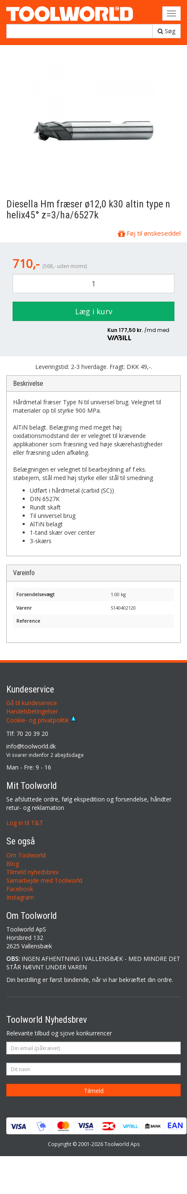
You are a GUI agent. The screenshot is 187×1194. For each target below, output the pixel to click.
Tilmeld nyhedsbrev (32, 872)
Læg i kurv (93, 311)
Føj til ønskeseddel (149, 233)
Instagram (20, 897)
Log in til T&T (24, 823)
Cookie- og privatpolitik (41, 720)
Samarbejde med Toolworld (44, 880)
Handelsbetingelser (32, 711)
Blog (12, 864)
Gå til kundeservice (31, 703)
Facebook (19, 889)
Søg (166, 31)
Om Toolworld (26, 855)
